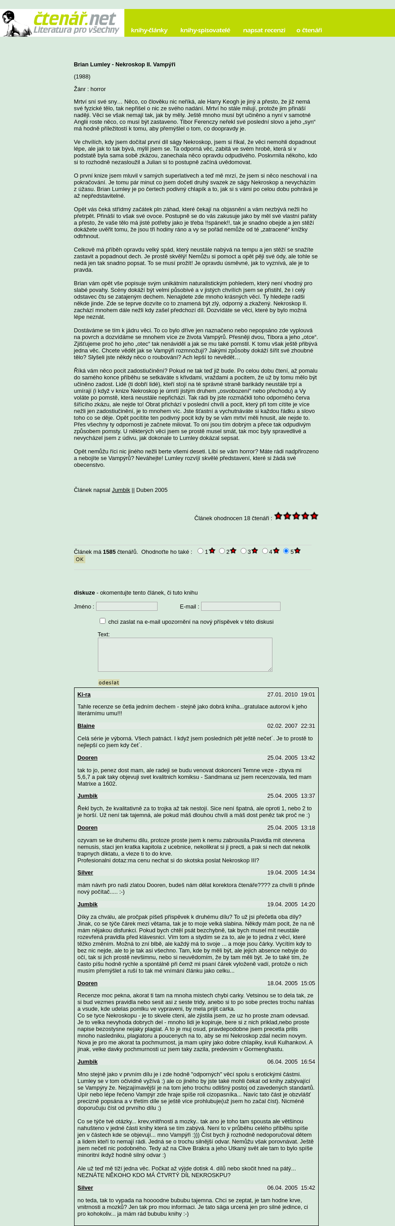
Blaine (86, 725)
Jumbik (121, 490)
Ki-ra (84, 694)
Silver (85, 872)
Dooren (88, 757)
